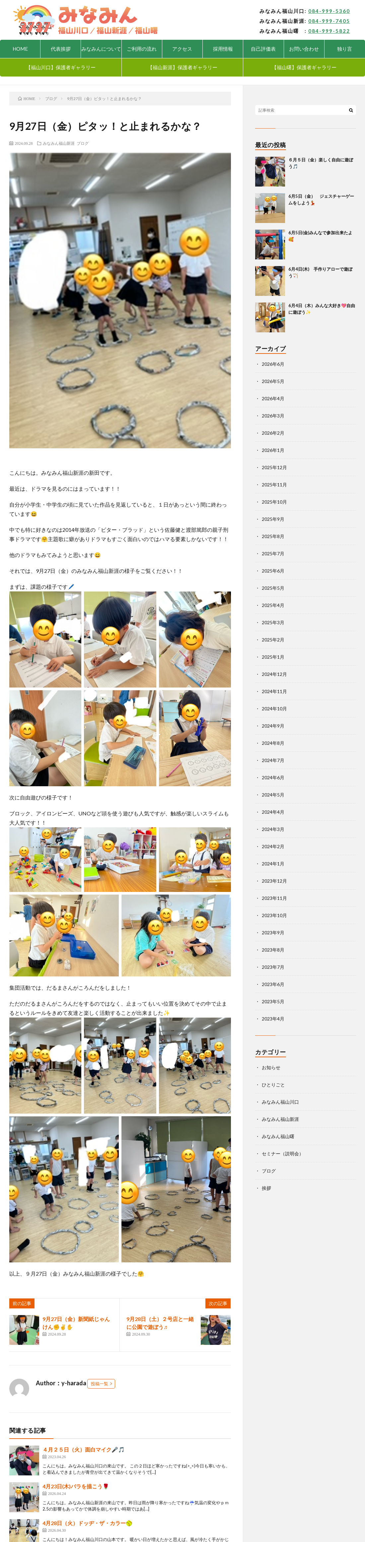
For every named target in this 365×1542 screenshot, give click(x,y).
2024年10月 (274, 708)
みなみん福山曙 (278, 1136)
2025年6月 (273, 571)
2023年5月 (273, 1001)
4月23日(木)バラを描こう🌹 (75, 1486)
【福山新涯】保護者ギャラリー (182, 67)
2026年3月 (273, 415)
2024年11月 (274, 691)
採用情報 (223, 49)
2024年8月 (273, 743)
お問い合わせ (304, 49)
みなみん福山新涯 (59, 143)
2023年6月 (273, 984)
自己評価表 (263, 49)
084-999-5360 (329, 11)
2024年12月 (274, 674)
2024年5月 (273, 795)
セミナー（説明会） (283, 1153)
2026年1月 (273, 450)
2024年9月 (273, 726)
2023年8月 (273, 950)
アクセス (182, 49)
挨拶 (266, 1188)
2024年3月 (273, 829)
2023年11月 (274, 898)
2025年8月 (273, 536)
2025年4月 (273, 605)
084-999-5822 (329, 31)
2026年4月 (273, 398)
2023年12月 (274, 881)
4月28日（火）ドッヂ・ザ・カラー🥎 (87, 1523)
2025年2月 (273, 639)
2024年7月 (273, 760)
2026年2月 (273, 433)
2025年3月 (273, 622)
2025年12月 (274, 467)
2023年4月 (273, 1018)
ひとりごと (273, 1084)
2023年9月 (273, 932)
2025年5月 (273, 588)
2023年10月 (274, 915)
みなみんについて (101, 49)
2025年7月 (273, 553)
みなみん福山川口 (280, 1102)
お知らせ (271, 1067)
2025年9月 (273, 519)
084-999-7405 (329, 21)
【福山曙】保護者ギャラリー (304, 67)
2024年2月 (273, 846)
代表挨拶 (61, 49)
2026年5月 (273, 381)
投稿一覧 (99, 1383)
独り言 (344, 49)
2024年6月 (273, 777)
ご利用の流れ (142, 49)
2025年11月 (274, 484)
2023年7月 (273, 967)
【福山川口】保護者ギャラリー (61, 67)
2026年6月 (273, 364)
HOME (20, 49)
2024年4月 (273, 812)
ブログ (83, 143)
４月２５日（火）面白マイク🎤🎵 (83, 1449)
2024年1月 (273, 863)
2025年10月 (274, 502)
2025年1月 (273, 657)
